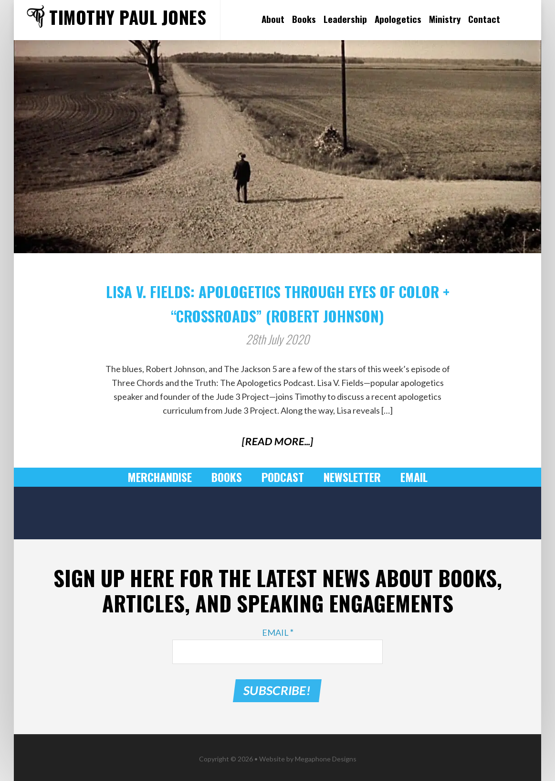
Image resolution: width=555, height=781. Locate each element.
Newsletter (349, 477)
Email (408, 477)
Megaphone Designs (325, 756)
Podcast (283, 477)
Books (228, 477)
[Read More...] (277, 441)
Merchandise (165, 477)
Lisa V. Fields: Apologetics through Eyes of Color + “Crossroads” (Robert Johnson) (277, 301)
